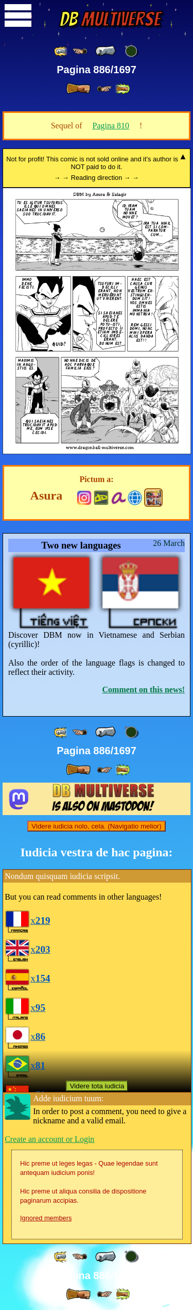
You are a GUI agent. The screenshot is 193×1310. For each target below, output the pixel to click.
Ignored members (46, 1218)
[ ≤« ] (79, 51)
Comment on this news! (143, 689)
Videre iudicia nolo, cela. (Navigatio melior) (96, 826)
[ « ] (105, 51)
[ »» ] (122, 88)
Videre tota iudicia (97, 1086)
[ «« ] (61, 51)
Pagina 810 (111, 125)
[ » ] (78, 89)
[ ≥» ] (104, 88)
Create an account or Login (49, 1139)
